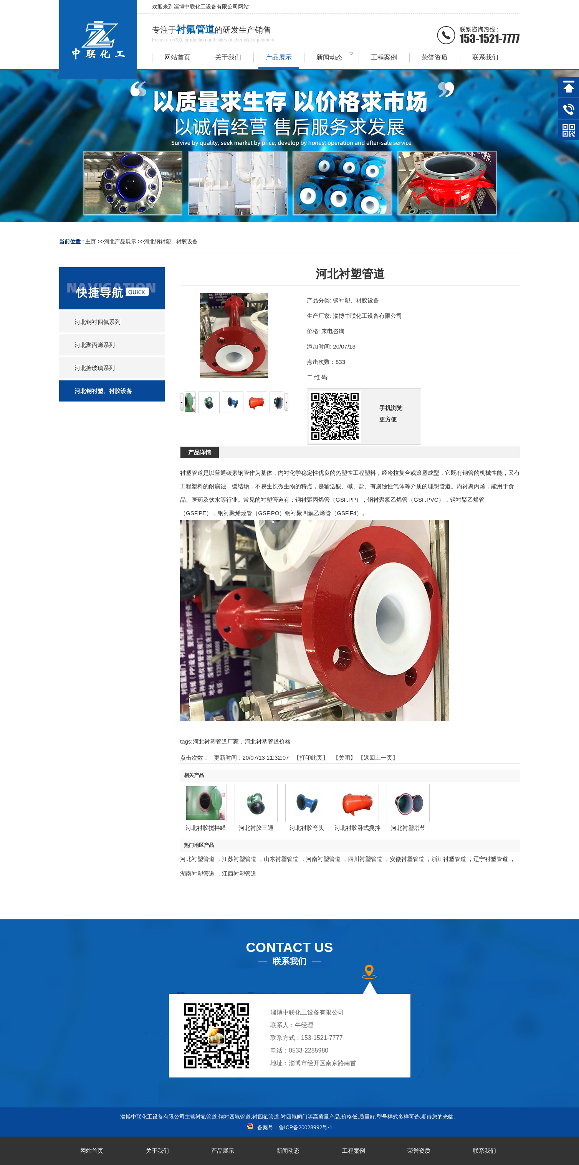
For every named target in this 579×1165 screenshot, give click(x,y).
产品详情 (199, 452)
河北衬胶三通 (256, 828)
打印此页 (311, 757)
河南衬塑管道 (323, 859)
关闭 (344, 757)
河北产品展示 (120, 241)
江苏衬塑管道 (239, 859)
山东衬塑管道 (281, 859)
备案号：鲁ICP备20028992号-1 (289, 1127)
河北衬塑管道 (197, 859)
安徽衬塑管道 (407, 859)
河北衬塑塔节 (408, 828)
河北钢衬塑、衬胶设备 (171, 241)
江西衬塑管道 (239, 873)
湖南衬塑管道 (197, 873)
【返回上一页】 (378, 757)
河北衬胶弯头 (307, 828)
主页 (90, 241)
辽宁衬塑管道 (490, 859)
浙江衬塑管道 (449, 859)
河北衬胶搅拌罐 (205, 828)
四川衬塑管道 (365, 859)
